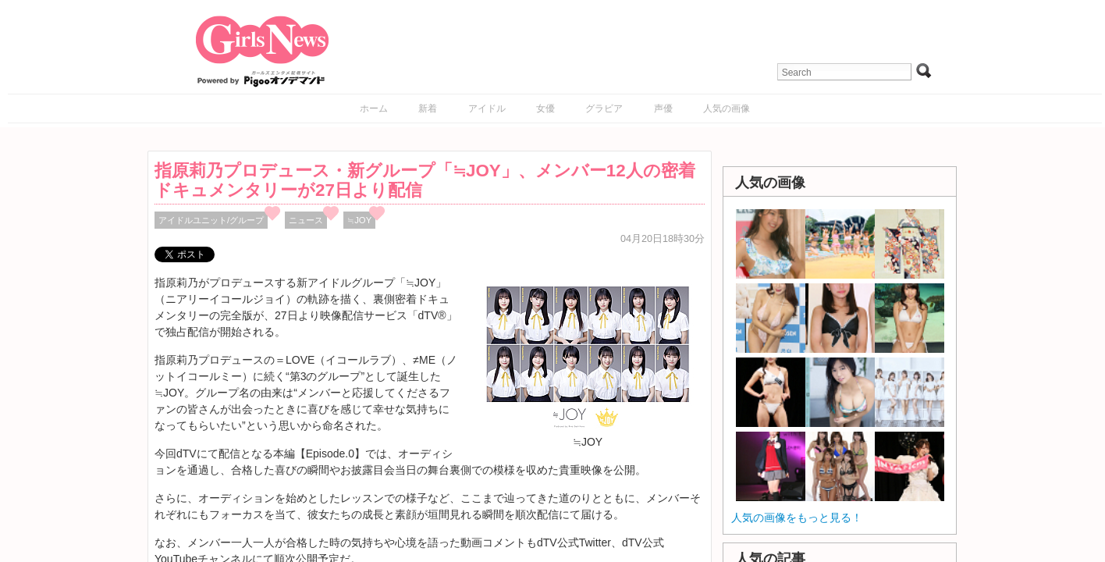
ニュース (306, 220)
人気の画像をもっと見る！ (796, 517)
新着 (427, 108)
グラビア (604, 108)
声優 (663, 108)
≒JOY (359, 220)
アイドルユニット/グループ (211, 220)
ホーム (374, 108)
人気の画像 (726, 108)
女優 (545, 108)
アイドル (487, 108)
